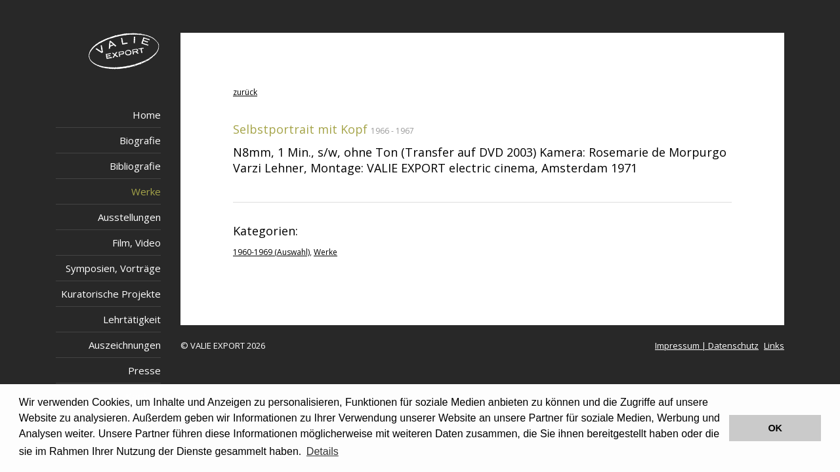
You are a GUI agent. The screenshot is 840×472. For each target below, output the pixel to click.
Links (774, 345)
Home (147, 114)
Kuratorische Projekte (111, 293)
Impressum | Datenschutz (707, 345)
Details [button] (322, 451)
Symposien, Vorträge (113, 268)
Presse (144, 370)
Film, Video (136, 242)
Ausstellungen (129, 217)
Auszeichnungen (125, 344)
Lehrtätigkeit (132, 319)
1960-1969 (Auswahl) (271, 252)
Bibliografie (135, 165)
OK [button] (775, 428)
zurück (245, 92)
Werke (146, 191)
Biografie (140, 140)
